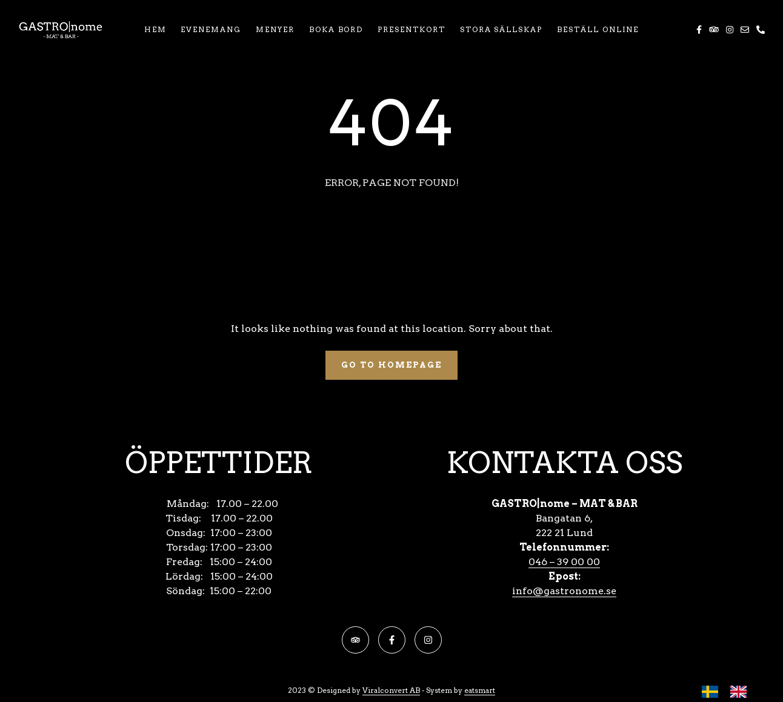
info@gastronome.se (564, 591)
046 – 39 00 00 (564, 562)
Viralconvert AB (391, 690)
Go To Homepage (391, 364)
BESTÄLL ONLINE (598, 29)
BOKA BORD (336, 29)
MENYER (275, 29)
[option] (741, 692)
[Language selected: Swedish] (730, 691)
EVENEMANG (211, 29)
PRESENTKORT (411, 29)
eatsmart (479, 690)
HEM (155, 29)
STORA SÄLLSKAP (501, 29)
